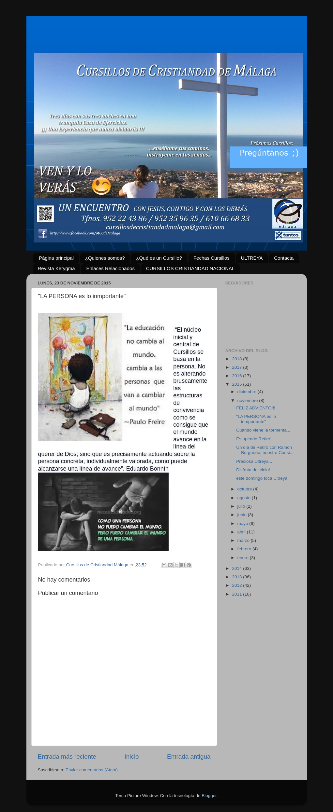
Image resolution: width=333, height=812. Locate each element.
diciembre (247, 391)
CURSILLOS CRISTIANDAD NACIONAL (190, 268)
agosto (244, 497)
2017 (237, 367)
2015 (237, 384)
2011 (237, 594)
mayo (243, 523)
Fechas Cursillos (211, 258)
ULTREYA (252, 258)
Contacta (284, 258)
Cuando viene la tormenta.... (264, 430)
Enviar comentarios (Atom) (92, 769)
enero (243, 557)
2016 (237, 375)
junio (242, 514)
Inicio (132, 756)
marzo (244, 540)
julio (242, 506)
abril (242, 532)
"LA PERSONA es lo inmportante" (256, 419)
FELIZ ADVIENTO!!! (255, 408)
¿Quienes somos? (105, 258)
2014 (237, 568)
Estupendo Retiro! (253, 438)
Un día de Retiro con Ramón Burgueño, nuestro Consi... (265, 450)
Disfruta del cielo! (253, 469)
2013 (237, 576)
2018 (237, 358)
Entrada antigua (188, 756)
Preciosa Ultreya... (254, 461)
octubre (245, 489)
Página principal (56, 258)
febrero (245, 548)
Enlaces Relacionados (110, 268)
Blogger (209, 795)
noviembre (248, 400)
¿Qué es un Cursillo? (159, 258)
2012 (237, 585)
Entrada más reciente (67, 756)
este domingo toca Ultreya (261, 478)
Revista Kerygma (56, 268)
